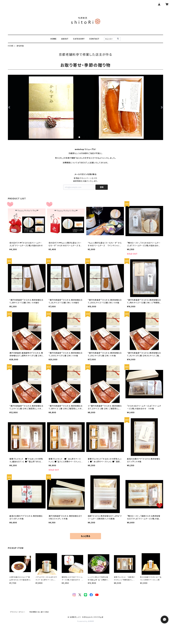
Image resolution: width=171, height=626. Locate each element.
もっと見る (85, 536)
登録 (101, 187)
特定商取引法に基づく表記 (39, 612)
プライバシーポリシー (17, 612)
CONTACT (94, 39)
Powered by (85, 621)
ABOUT (64, 39)
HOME (53, 39)
